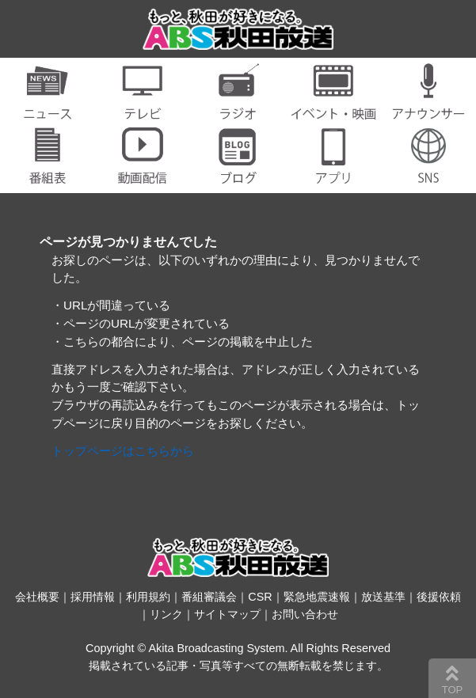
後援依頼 (439, 596)
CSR (260, 596)
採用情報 (92, 596)
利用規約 (148, 596)
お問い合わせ (305, 614)
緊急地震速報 (317, 596)
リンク (166, 614)
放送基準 (383, 596)
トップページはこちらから (122, 450)
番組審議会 (209, 596)
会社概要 (37, 596)
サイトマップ (227, 614)
